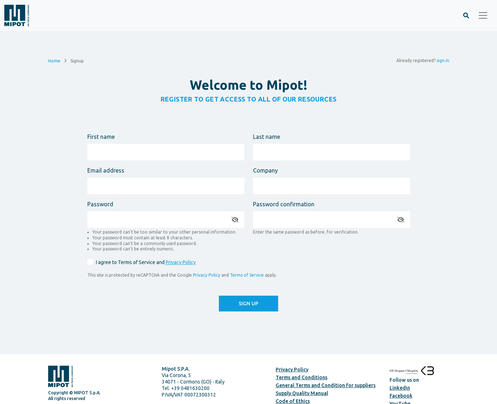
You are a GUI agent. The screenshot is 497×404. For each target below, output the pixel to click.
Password (100, 204)
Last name (266, 136)
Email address (105, 170)
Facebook (401, 396)
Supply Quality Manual (302, 393)
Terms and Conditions (301, 377)
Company (265, 170)
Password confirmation (283, 204)
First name (101, 136)
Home (54, 60)
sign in (443, 60)
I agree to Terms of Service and (146, 262)
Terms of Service (247, 275)
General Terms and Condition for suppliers (326, 385)
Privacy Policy (181, 262)
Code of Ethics (293, 401)
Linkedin (400, 388)
